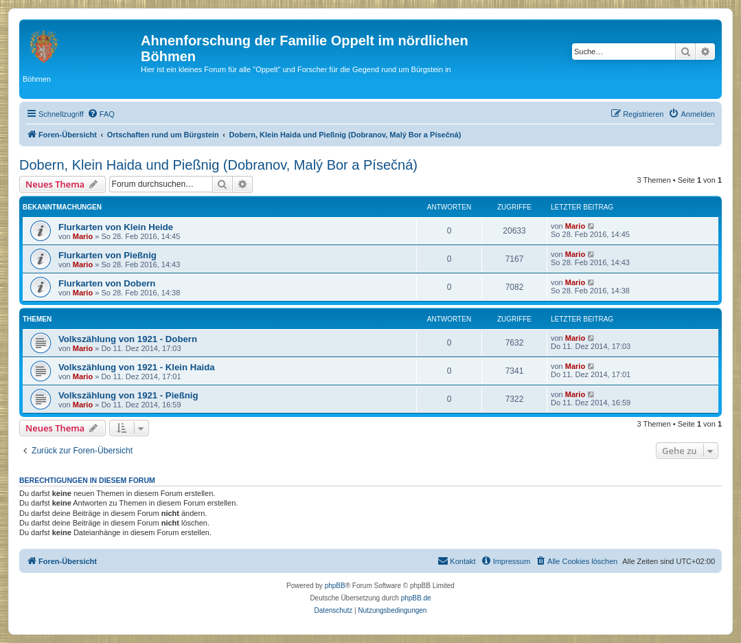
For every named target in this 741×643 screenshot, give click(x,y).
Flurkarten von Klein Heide (115, 227)
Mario (83, 236)
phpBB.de (416, 598)
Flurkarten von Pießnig (107, 255)
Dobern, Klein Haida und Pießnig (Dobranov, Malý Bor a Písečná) (218, 164)
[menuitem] (101, 114)
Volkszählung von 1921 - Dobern (127, 339)
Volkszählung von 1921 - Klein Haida (136, 367)
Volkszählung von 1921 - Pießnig (128, 395)
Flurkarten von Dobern (106, 283)
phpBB (335, 585)
